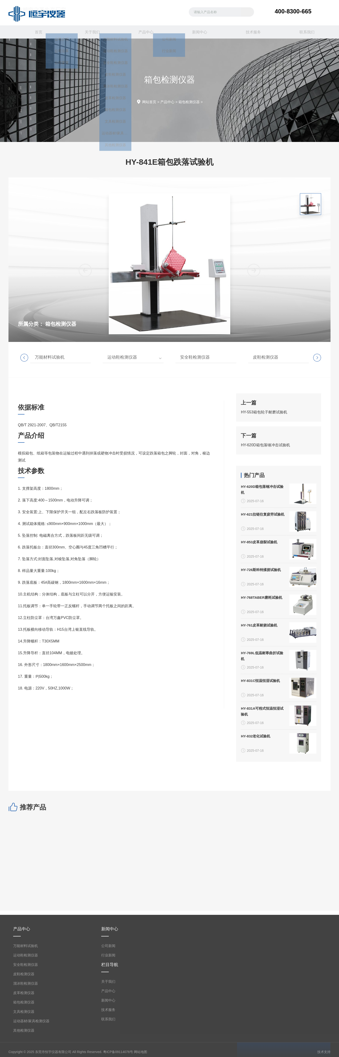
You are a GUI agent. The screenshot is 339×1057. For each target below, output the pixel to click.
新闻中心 (196, 32)
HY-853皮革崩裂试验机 (259, 742)
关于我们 (89, 32)
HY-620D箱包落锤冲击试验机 (265, 489)
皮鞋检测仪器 (265, 357)
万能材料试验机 (50, 357)
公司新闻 (108, 1045)
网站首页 (149, 102)
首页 (35, 32)
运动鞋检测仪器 (122, 357)
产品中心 (142, 32)
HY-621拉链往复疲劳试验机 (262, 714)
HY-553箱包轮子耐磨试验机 (264, 456)
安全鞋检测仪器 (195, 357)
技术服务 (250, 32)
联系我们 (303, 32)
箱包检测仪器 (189, 102)
